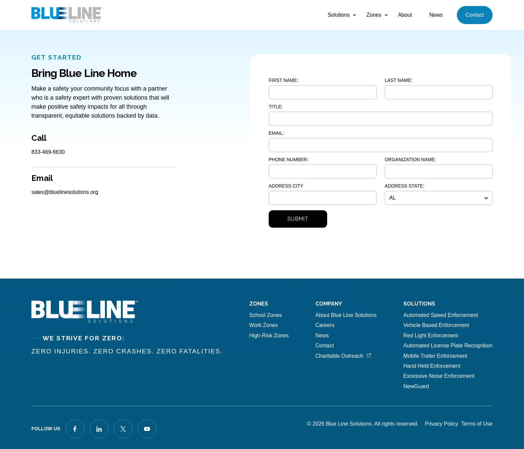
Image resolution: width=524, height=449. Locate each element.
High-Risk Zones (269, 335)
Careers (325, 325)
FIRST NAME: (283, 80)
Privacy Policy (441, 424)
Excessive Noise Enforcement (439, 376)
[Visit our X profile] (123, 429)
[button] (338, 15)
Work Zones (263, 325)
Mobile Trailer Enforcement (435, 356)
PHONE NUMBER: (288, 159)
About (405, 15)
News (436, 15)
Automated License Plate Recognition (448, 345)
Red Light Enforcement (430, 335)
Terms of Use (477, 424)
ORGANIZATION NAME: (410, 159)
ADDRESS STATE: (404, 186)
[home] (67, 15)
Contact (475, 15)
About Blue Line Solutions (346, 315)
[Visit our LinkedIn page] (99, 429)
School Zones (265, 315)
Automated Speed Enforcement (440, 315)
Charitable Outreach (339, 356)
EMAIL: (276, 133)
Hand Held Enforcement (432, 366)
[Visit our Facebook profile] (75, 429)
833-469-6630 (48, 152)
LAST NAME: (398, 80)
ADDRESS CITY (286, 186)
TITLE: (276, 106)
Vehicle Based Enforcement (436, 325)
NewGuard (416, 386)
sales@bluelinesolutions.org (64, 192)
